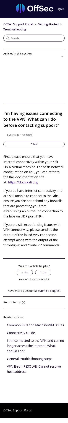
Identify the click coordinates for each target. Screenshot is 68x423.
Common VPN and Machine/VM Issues (35, 325)
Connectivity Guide (21, 333)
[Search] (34, 38)
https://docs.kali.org (23, 182)
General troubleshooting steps (29, 359)
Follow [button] (34, 144)
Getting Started (48, 24)
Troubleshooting (14, 29)
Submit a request (49, 291)
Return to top (14, 302)
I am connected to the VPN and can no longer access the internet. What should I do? (35, 345)
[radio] (25, 272)
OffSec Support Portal (18, 24)
